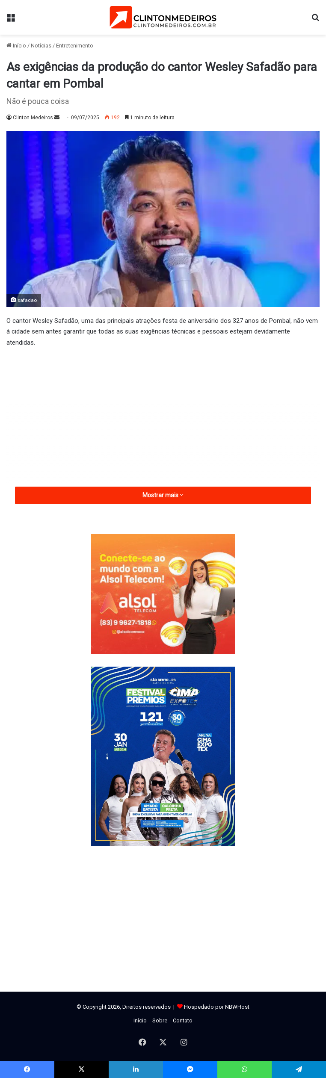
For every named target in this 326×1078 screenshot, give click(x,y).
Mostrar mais (163, 495)
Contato (183, 1020)
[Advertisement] (163, 418)
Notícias (41, 45)
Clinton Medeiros (33, 118)
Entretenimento (74, 45)
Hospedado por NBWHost (216, 1007)
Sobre (159, 1020)
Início (16, 45)
